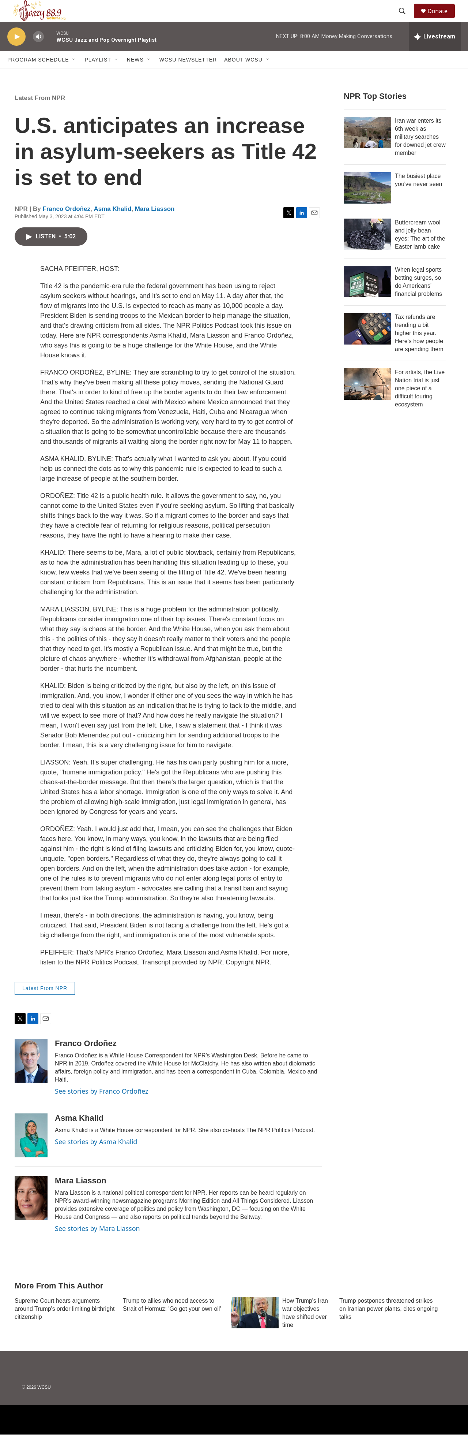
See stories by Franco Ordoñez (101, 1107)
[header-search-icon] (405, 19)
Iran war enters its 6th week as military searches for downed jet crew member (420, 153)
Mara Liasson (155, 225)
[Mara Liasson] (31, 1214)
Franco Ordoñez (66, 225)
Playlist (97, 76)
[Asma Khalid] (31, 1152)
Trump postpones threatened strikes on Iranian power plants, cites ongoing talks (388, 1325)
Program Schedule (38, 76)
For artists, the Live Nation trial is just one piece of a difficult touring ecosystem (420, 405)
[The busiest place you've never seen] (367, 204)
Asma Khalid (112, 225)
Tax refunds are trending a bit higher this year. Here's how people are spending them (419, 349)
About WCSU (243, 76)
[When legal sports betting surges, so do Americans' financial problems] (367, 298)
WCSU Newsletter (188, 76)
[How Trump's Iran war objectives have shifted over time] (255, 1329)
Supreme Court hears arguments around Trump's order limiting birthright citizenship (64, 1325)
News (135, 76)
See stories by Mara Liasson (97, 1244)
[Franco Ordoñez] (31, 1077)
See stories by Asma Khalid (96, 1158)
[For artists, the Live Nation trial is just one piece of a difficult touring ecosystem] (367, 400)
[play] (16, 53)
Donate (442, 19)
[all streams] (435, 53)
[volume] (38, 53)
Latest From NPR (40, 114)
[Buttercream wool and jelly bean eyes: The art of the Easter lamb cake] (367, 251)
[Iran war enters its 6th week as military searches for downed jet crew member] (367, 149)
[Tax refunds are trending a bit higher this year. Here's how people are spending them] (367, 345)
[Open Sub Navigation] (74, 76)
